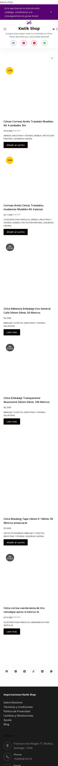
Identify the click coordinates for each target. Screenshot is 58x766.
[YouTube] (34, 43)
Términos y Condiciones (18, 707)
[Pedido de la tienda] (52, 58)
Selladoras (9, 326)
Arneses (7, 135)
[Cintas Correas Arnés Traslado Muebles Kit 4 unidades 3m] (29, 90)
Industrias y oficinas (22, 135)
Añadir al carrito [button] (16, 145)
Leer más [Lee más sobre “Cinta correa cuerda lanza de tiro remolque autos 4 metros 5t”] (12, 631)
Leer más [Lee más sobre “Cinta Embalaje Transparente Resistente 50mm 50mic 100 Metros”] (12, 421)
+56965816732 (23, 759)
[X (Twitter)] (25, 671)
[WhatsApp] (45, 43)
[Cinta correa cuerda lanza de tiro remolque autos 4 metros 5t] (29, 577)
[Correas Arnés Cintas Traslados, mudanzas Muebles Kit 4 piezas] (29, 177)
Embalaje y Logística (13, 323)
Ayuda (8, 720)
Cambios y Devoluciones (18, 715)
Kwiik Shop (29, 28)
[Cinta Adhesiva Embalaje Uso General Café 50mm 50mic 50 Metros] (29, 272)
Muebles (38, 135)
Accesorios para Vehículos (17, 219)
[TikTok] (34, 671)
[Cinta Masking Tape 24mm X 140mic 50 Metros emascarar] (29, 472)
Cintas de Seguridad (14, 533)
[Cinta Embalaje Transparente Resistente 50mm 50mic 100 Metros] (29, 367)
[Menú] (5, 29)
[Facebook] (13, 43)
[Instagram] (24, 43)
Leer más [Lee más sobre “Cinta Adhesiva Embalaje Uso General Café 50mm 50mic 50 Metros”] (12, 332)
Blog (6, 724)
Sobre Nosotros (13, 702)
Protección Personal (32, 222)
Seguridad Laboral (23, 138)
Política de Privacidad (17, 711)
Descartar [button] (51, 12)
